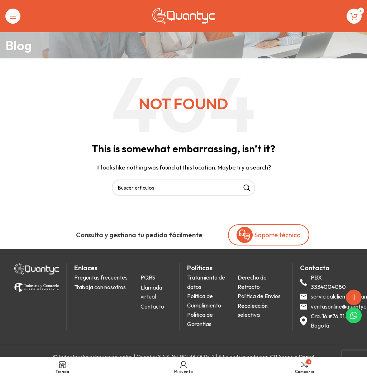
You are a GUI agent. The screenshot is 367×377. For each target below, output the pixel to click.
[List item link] (105, 277)
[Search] (183, 188)
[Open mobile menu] (13, 16)
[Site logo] (183, 15)
